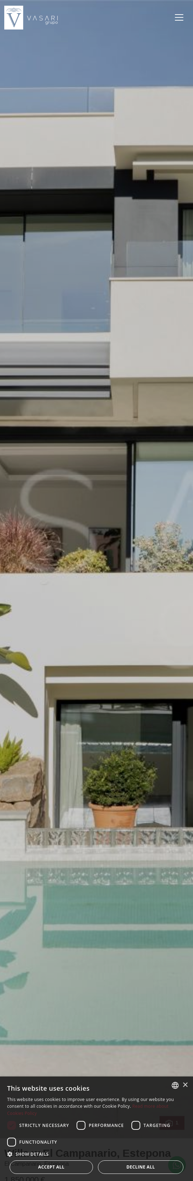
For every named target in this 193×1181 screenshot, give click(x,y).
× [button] (185, 1085)
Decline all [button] (140, 1167)
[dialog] (96, 1128)
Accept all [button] (51, 1167)
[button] (96, 1154)
